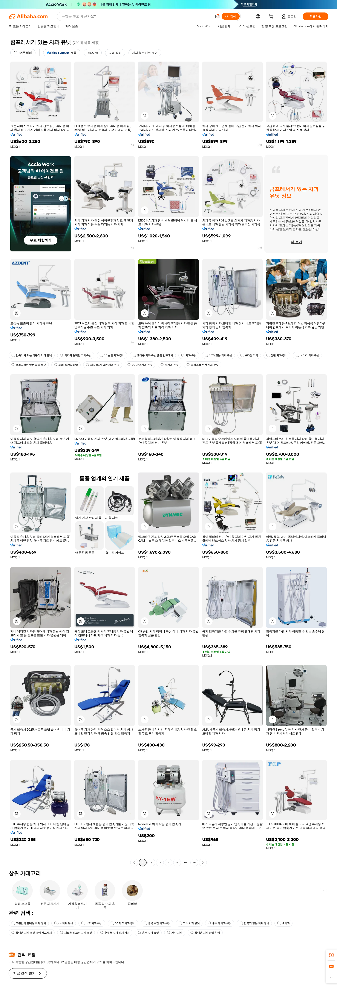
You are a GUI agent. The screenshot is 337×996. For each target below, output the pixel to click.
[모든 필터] (22, 52)
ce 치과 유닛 (63, 923)
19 (194, 862)
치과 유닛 (188, 355)
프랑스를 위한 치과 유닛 (203, 365)
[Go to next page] (203, 862)
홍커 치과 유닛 (148, 932)
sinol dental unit (66, 365)
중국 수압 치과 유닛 (157, 923)
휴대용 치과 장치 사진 (115, 932)
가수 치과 (174, 932)
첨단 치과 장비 (276, 355)
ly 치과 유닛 (169, 365)
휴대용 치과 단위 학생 (205, 932)
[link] (331, 955)
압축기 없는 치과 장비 (254, 923)
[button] (217, 16)
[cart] (272, 17)
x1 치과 (283, 923)
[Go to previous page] (134, 862)
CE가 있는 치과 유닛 (218, 355)
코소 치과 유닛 (189, 923)
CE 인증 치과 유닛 (139, 365)
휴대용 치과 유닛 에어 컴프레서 (31, 932)
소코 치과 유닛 (91, 923)
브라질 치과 (249, 355)
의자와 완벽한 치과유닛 (75, 355)
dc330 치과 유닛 (307, 355)
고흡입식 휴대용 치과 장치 (28, 923)
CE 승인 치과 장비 (112, 355)
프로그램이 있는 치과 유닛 (28, 365)
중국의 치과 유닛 (219, 923)
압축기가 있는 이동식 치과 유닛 (31, 355)
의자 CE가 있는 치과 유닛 (102, 365)
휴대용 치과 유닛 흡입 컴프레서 (153, 355)
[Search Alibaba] (136, 16)
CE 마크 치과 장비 (122, 923)
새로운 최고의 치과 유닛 (76, 932)
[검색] (231, 16)
